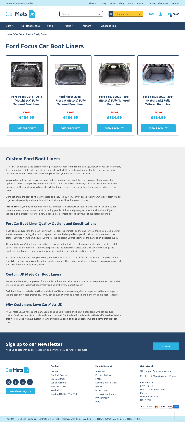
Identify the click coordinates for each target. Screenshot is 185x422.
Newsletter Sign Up (20, 391)
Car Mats (55, 371)
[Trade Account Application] (151, 14)
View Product (26, 128)
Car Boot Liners (30, 25)
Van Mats (55, 390)
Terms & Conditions (105, 393)
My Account (101, 390)
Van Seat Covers (59, 386)
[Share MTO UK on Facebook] (16, 382)
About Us (93, 3)
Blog (104, 3)
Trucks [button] (68, 25)
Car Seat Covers (59, 374)
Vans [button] (51, 25)
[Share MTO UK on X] (9, 382)
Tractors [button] (87, 25)
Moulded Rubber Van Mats (64, 393)
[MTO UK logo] (25, 370)
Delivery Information (158, 3)
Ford (36, 34)
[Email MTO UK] (30, 382)
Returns (175, 3)
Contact (141, 3)
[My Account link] (160, 14)
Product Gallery (117, 3)
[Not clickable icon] (81, 14)
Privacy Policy (102, 397)
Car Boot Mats (58, 378)
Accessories (108, 25)
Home (9, 34)
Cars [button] (10, 25)
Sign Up (165, 346)
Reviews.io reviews (77, 315)
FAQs (130, 3)
